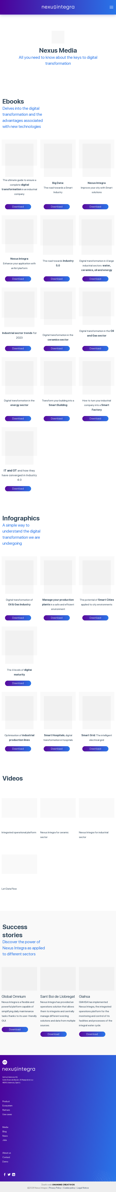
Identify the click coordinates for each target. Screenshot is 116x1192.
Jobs (4, 1140)
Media (5, 1127)
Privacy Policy (55, 1188)
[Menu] (111, 7)
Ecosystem (7, 1105)
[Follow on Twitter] (9, 1174)
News (5, 1136)
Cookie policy (69, 1188)
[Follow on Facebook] (4, 1174)
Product (6, 1101)
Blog (4, 1131)
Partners (6, 1110)
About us (6, 1153)
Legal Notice (83, 1188)
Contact (6, 1157)
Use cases (7, 1114)
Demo (5, 1161)
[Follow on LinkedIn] (13, 1174)
